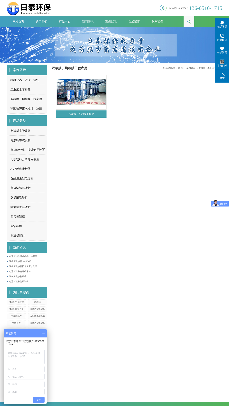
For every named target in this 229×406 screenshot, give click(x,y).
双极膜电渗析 (19, 197)
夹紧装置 (16, 323)
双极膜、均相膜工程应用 (26, 99)
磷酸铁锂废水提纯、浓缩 (26, 108)
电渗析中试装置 (16, 302)
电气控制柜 (17, 216)
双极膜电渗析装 (37, 316)
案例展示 (111, 21)
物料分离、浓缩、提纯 (24, 79)
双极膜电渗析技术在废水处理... (24, 266)
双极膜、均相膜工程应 (81, 114)
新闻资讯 (88, 21)
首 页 (180, 68)
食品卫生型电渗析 (21, 178)
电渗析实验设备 (20, 130)
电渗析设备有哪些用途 (20, 271)
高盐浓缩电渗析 (20, 187)
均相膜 (37, 302)
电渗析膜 (16, 226)
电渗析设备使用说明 (19, 281)
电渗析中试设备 (20, 140)
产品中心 (64, 21)
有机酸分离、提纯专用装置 (27, 149)
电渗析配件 (17, 235)
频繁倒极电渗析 (20, 206)
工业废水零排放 (20, 89)
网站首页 (18, 21)
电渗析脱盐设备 (16, 309)
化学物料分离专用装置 (24, 159)
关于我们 (41, 21)
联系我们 (157, 21)
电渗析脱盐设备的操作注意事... (24, 256)
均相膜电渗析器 (20, 168)
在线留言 (134, 21)
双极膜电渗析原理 (17, 276)
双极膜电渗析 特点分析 (20, 261)
